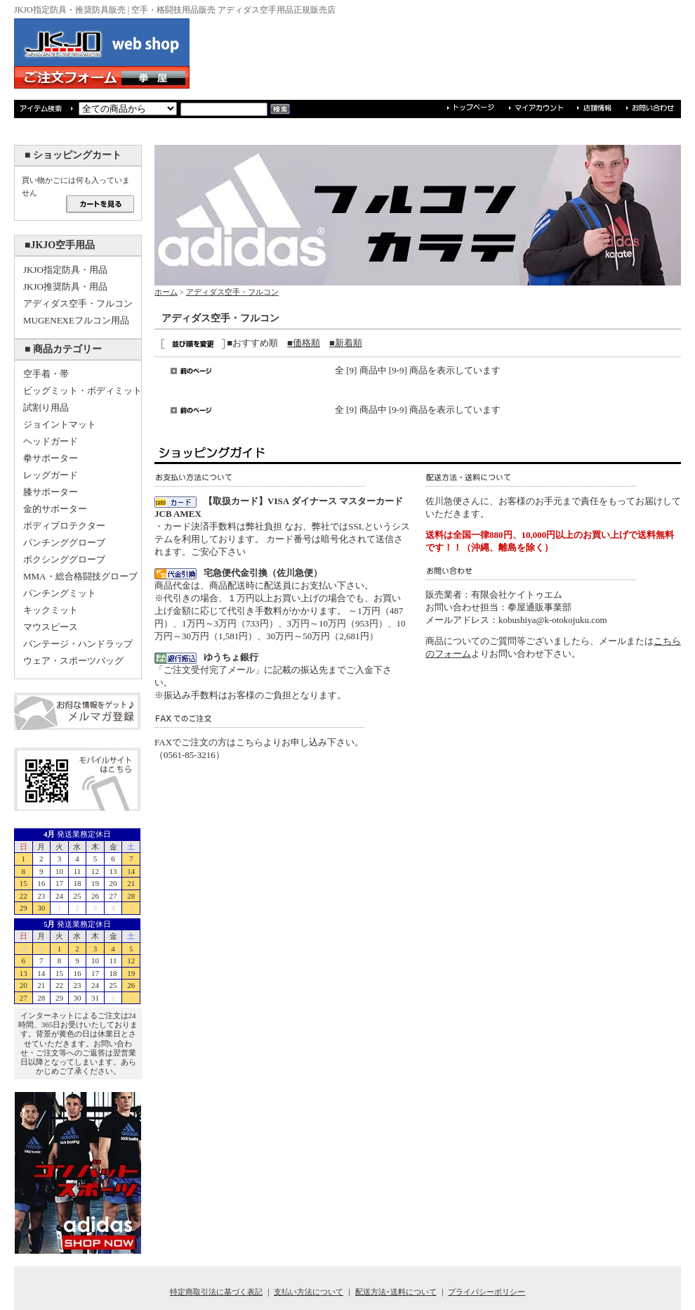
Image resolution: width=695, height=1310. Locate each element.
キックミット (50, 610)
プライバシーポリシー (486, 1291)
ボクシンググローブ (64, 559)
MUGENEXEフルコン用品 (76, 320)
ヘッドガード (50, 441)
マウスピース (50, 627)
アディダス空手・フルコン (78, 303)
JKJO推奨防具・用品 (65, 286)
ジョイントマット (59, 424)
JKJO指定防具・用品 (65, 269)
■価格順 (303, 343)
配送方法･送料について (396, 1291)
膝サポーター (50, 492)
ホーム (166, 292)
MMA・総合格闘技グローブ (80, 576)
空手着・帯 (46, 373)
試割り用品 (46, 407)
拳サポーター (50, 458)
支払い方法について (308, 1291)
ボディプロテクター (64, 525)
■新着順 (345, 343)
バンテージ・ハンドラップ (78, 643)
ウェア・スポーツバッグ (73, 660)
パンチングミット (59, 593)
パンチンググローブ (64, 542)
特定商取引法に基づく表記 (216, 1291)
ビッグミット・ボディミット (82, 390)
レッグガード (50, 475)
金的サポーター (55, 508)
